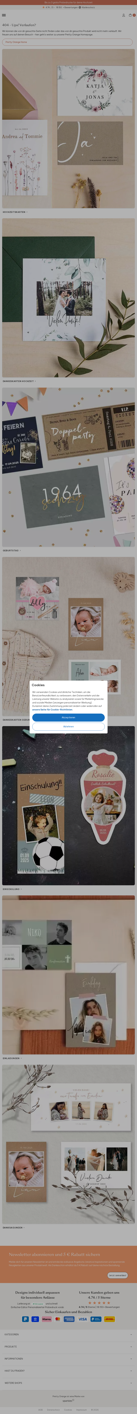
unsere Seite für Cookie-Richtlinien (52, 709)
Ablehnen (68, 726)
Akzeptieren (68, 717)
